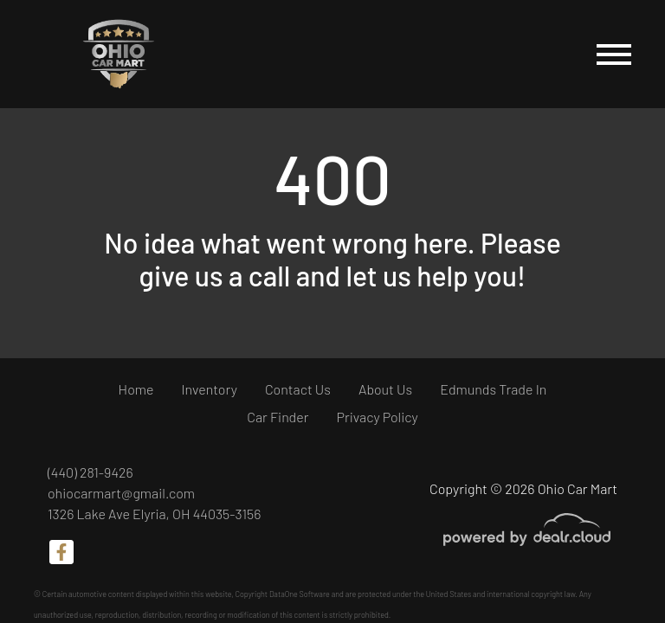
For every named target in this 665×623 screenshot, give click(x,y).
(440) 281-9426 (90, 472)
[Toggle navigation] (614, 54)
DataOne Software (299, 594)
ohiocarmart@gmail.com (121, 493)
